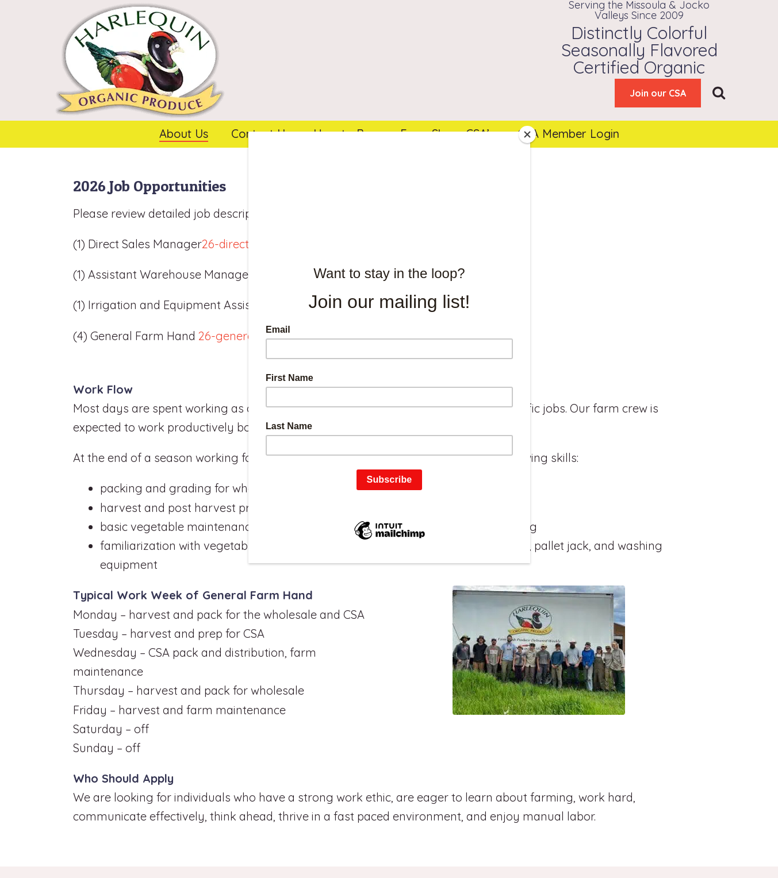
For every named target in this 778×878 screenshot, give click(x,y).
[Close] (527, 134)
